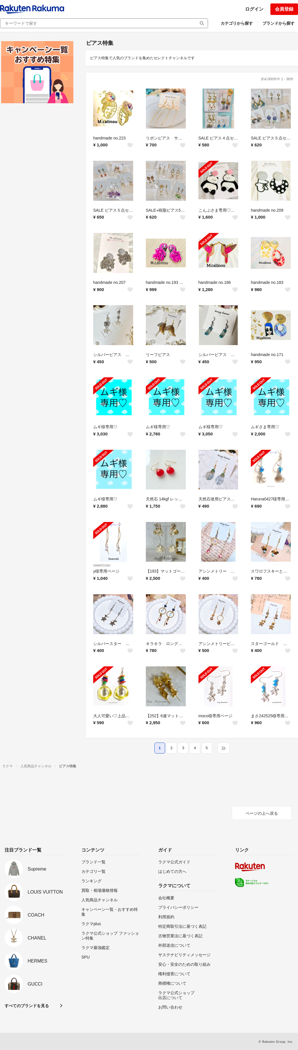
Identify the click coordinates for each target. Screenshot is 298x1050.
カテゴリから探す (237, 23)
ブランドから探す (278, 23)
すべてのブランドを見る (27, 1005)
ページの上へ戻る (262, 813)
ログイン (254, 9)
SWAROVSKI (101, 565)
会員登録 (284, 9)
